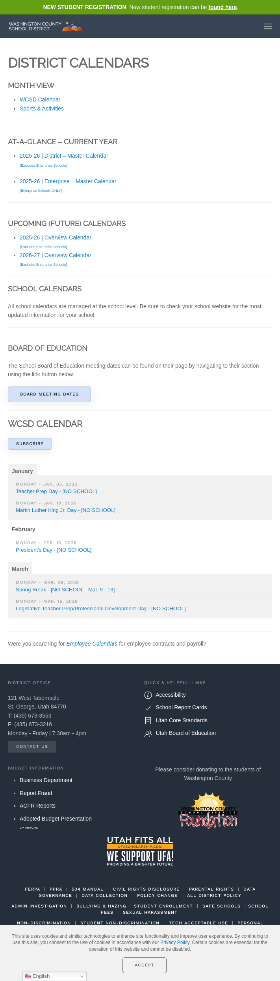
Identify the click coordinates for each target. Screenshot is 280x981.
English (37, 976)
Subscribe (30, 443)
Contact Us (32, 746)
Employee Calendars (91, 644)
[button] (268, 26)
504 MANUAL (88, 889)
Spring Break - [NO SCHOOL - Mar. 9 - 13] (65, 590)
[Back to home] (48, 26)
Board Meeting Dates (49, 394)
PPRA (56, 889)
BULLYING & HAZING (101, 906)
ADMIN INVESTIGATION (39, 906)
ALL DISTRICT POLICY (214, 895)
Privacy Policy (174, 942)
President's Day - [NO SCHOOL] (53, 550)
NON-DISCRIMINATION (44, 923)
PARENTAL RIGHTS (211, 889)
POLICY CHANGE (157, 895)
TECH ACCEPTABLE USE (198, 923)
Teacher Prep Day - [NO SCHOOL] (56, 491)
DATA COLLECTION (105, 895)
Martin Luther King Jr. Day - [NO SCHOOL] (65, 510)
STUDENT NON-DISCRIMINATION (119, 923)
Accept (144, 965)
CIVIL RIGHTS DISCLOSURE (146, 889)
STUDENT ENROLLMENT (163, 906)
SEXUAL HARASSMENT (150, 912)
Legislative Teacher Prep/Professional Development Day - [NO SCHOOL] (101, 608)
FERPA (32, 889)
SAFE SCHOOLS (221, 906)
